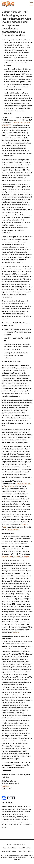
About (9, 844)
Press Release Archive (20, 844)
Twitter (4, 527)
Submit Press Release (10, 848)
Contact (30, 851)
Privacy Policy (22, 851)
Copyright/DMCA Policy (8, 851)
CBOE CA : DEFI (18, 122)
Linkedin (23, 524)
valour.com (16, 632)
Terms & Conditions (25, 848)
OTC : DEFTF (6, 125)
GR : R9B (27, 122)
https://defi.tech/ (13, 529)
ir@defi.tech (5, 786)
